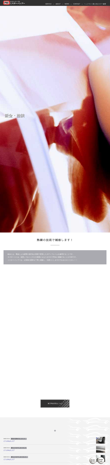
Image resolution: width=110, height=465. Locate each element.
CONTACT (76, 4)
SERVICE (48, 4)
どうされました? (9, 449)
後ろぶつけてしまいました (18, 455)
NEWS (67, 4)
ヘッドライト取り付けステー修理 (95, 4)
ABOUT (58, 4)
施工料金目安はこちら (55, 411)
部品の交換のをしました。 (18, 446)
